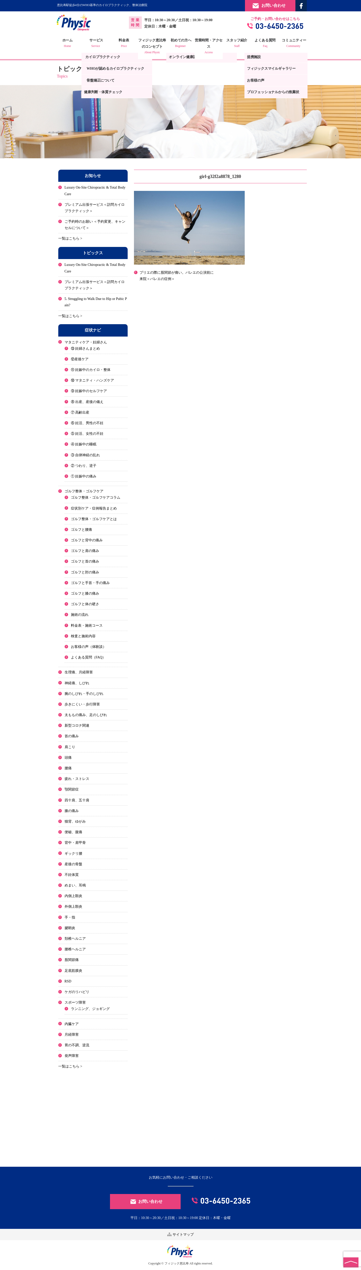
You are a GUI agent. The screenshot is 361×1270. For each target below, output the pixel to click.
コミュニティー (293, 43)
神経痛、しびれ (77, 683)
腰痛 (68, 768)
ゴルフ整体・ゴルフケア (84, 491)
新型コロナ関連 (77, 725)
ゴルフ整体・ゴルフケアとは (94, 519)
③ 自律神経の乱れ (85, 455)
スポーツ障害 (75, 1002)
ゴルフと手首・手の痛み (90, 583)
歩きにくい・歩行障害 (82, 704)
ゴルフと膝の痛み (85, 593)
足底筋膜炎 (73, 971)
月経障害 (72, 1034)
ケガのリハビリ (77, 992)
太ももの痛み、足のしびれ (86, 715)
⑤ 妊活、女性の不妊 (87, 434)
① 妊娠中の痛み (84, 476)
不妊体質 (72, 875)
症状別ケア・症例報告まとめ (94, 508)
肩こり (70, 747)
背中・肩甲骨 (75, 843)
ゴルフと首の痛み (85, 562)
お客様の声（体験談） (88, 647)
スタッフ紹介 (237, 43)
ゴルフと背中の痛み (87, 540)
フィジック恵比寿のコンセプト (152, 46)
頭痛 (68, 757)
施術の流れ (80, 615)
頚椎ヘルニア (75, 939)
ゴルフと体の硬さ (85, 604)
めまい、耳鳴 (75, 885)
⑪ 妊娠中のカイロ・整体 (91, 370)
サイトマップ (180, 1234)
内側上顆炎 (73, 896)
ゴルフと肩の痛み (85, 551)
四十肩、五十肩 (77, 800)
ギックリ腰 (73, 853)
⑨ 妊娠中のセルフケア (89, 391)
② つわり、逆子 (84, 466)
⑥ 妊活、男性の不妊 (87, 423)
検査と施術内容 (83, 636)
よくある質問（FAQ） (88, 657)
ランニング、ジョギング (90, 1009)
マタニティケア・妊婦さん (86, 342)
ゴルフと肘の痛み (85, 572)
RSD (68, 981)
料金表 (124, 43)
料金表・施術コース (87, 625)
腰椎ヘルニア (75, 949)
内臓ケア (72, 1024)
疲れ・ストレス (77, 779)
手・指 (70, 917)
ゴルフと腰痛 (81, 529)
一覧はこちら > (70, 238)
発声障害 (72, 1056)
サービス (96, 43)
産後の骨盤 (73, 864)
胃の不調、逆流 (77, 1045)
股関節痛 (72, 960)
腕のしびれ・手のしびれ (84, 694)
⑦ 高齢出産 (80, 412)
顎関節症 (72, 789)
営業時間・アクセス (209, 46)
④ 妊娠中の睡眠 (84, 444)
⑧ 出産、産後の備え (87, 402)
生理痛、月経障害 (79, 672)
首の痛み (72, 736)
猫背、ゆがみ (75, 821)
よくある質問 (265, 43)
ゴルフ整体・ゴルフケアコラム (95, 497)
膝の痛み (72, 811)
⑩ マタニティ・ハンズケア (92, 380)
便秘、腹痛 (73, 832)
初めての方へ (181, 43)
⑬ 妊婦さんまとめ (85, 348)
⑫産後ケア (80, 359)
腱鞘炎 (70, 928)
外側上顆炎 (73, 907)
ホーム (68, 43)
